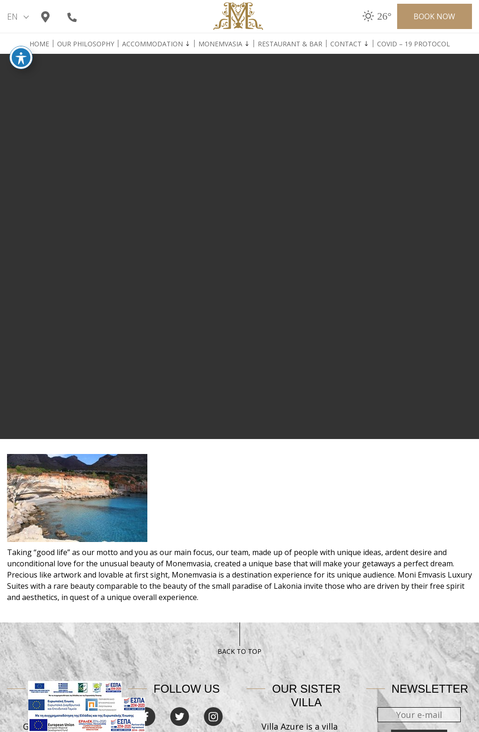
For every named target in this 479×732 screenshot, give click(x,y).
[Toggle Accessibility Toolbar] (21, 51)
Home (39, 44)
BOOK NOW (434, 16)
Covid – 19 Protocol (413, 44)
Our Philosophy (85, 44)
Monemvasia (220, 44)
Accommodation (152, 44)
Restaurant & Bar (290, 44)
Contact (346, 44)
